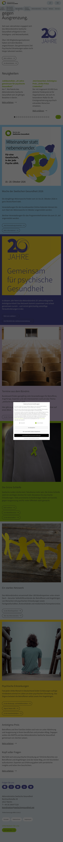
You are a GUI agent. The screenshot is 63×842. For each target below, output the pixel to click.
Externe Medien (39, 423)
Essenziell (22, 423)
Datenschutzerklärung (18, 418)
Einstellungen (42, 418)
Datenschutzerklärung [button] (32, 438)
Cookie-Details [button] (26, 438)
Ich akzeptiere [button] (31, 427)
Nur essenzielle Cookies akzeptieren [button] (31, 431)
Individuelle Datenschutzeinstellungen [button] (31, 435)
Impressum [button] (37, 438)
